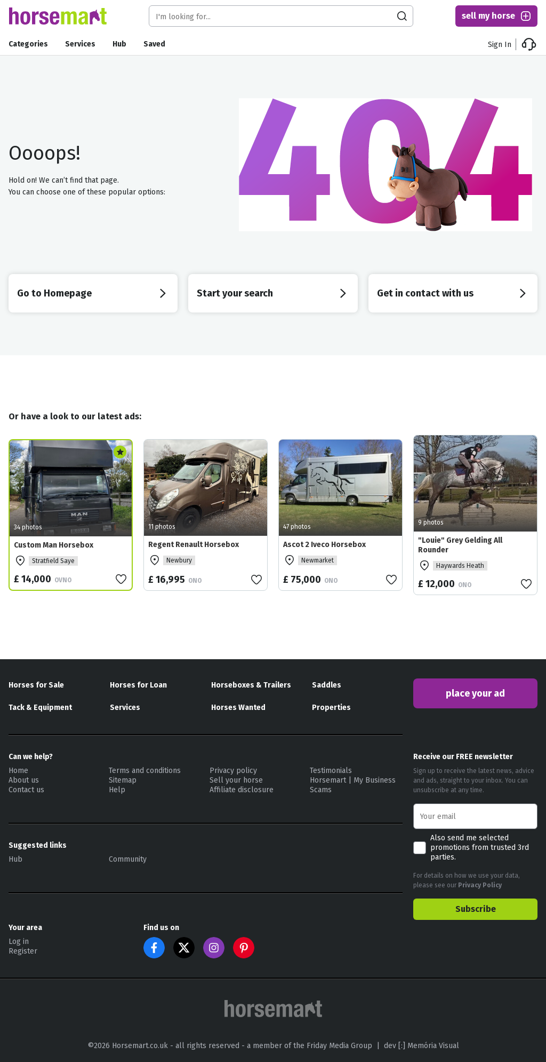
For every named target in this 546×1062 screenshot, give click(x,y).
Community (128, 859)
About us (24, 780)
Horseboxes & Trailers (251, 685)
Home (18, 770)
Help (117, 789)
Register (23, 951)
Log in (19, 941)
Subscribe (475, 909)
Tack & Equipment (40, 707)
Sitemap (122, 780)
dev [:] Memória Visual (421, 1045)
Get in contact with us (453, 293)
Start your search (273, 293)
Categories (28, 44)
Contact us (26, 789)
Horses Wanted (238, 707)
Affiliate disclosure (242, 789)
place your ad (475, 693)
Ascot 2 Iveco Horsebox (324, 544)
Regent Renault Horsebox (193, 544)
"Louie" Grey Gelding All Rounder (460, 545)
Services (80, 44)
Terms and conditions (145, 770)
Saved (154, 44)
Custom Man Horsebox (53, 545)
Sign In (499, 44)
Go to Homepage (93, 293)
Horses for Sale (36, 685)
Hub (119, 44)
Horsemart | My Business (353, 780)
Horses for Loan (138, 685)
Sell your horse (236, 780)
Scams (321, 789)
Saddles (326, 685)
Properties (331, 707)
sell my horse (497, 16)
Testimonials (331, 770)
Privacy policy (233, 770)
